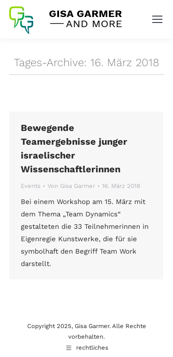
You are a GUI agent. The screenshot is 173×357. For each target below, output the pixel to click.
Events (31, 185)
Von (71, 185)
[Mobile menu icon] (157, 19)
